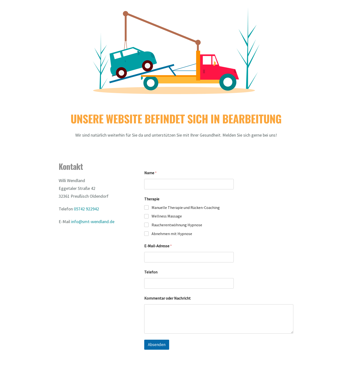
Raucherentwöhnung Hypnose (177, 224)
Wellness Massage (167, 216)
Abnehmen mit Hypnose (172, 233)
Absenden (156, 344)
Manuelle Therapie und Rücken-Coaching (186, 207)
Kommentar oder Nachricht (167, 298)
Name (150, 173)
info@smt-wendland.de (92, 221)
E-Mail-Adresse (158, 246)
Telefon (150, 272)
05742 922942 (86, 209)
